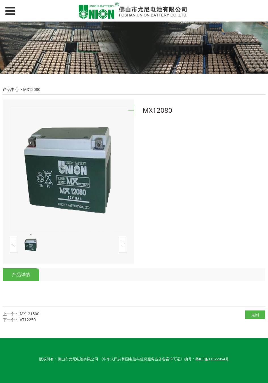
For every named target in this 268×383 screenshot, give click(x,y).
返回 (255, 314)
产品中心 (11, 89)
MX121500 (29, 313)
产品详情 (21, 274)
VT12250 (28, 319)
